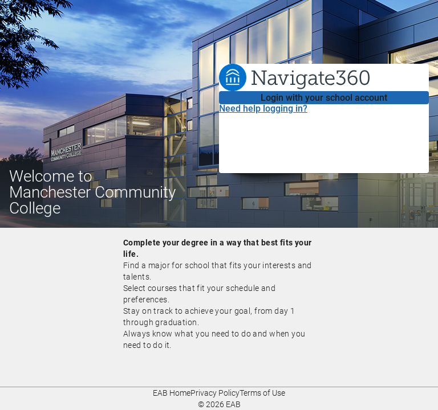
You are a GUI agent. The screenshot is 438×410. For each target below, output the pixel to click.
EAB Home (171, 392)
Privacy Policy (215, 392)
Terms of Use (262, 392)
